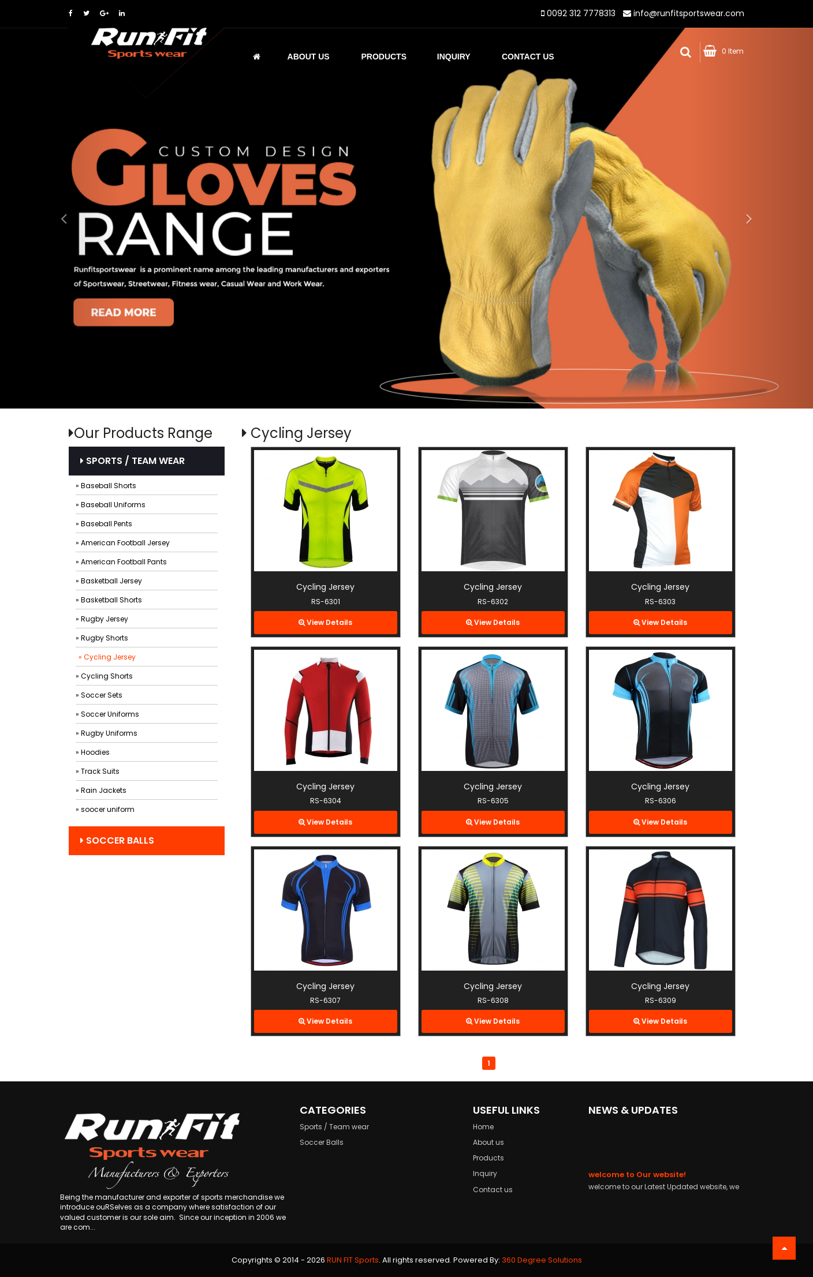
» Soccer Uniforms (107, 714)
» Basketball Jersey (109, 581)
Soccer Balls (117, 840)
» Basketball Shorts (109, 600)
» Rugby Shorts (102, 638)
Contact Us (528, 56)
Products (383, 56)
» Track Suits (98, 771)
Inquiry (454, 56)
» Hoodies (93, 752)
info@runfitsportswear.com (688, 13)
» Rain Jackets (101, 790)
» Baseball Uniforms (111, 505)
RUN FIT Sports (353, 1259)
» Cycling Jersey (107, 657)
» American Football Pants (121, 562)
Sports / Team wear (132, 460)
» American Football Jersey (123, 543)
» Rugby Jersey (102, 619)
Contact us (493, 1189)
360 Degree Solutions (542, 1259)
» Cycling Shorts (104, 676)
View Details (325, 622)
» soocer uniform (105, 809)
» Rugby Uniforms (106, 733)
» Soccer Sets (99, 695)
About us (309, 56)
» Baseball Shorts (106, 485)
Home (483, 1127)
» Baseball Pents (104, 524)
